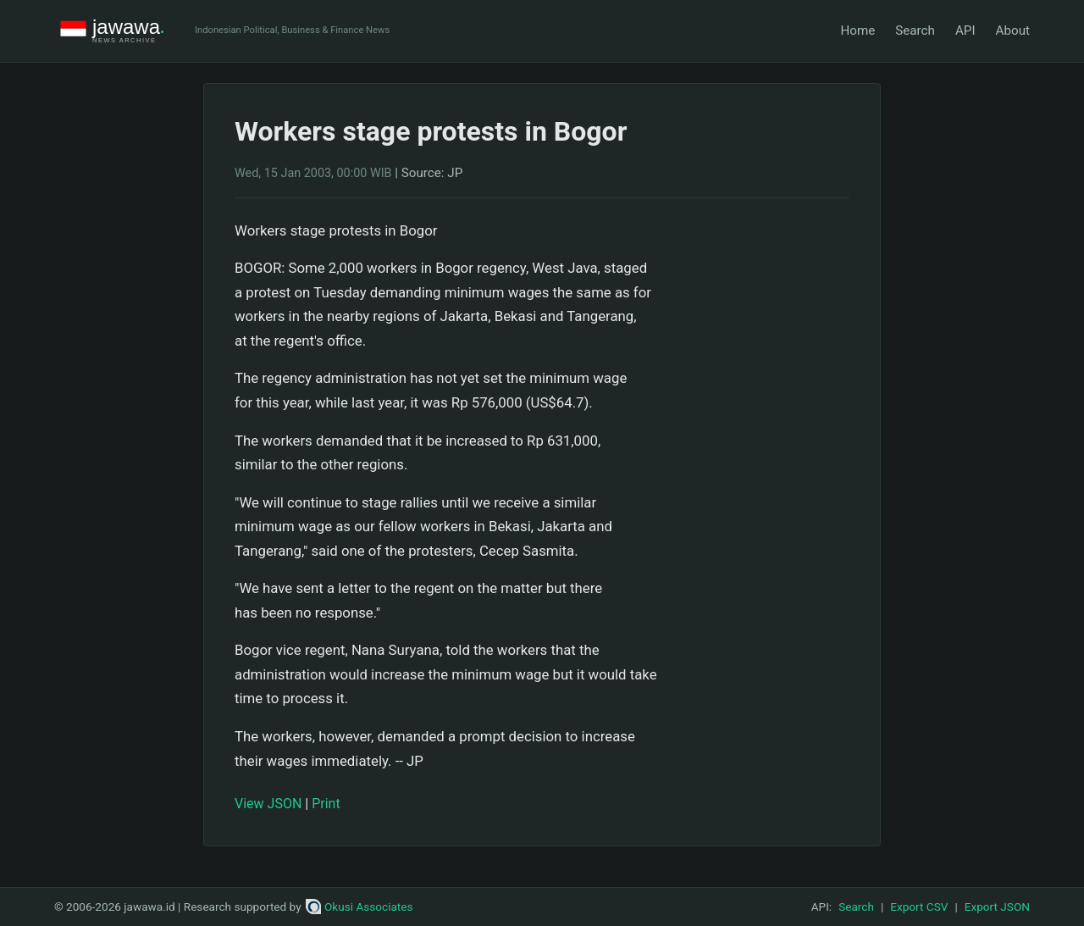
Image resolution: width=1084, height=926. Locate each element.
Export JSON (997, 906)
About (1013, 30)
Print (326, 804)
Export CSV (919, 906)
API (965, 30)
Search (915, 30)
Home (857, 30)
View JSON (268, 804)
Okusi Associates (359, 906)
